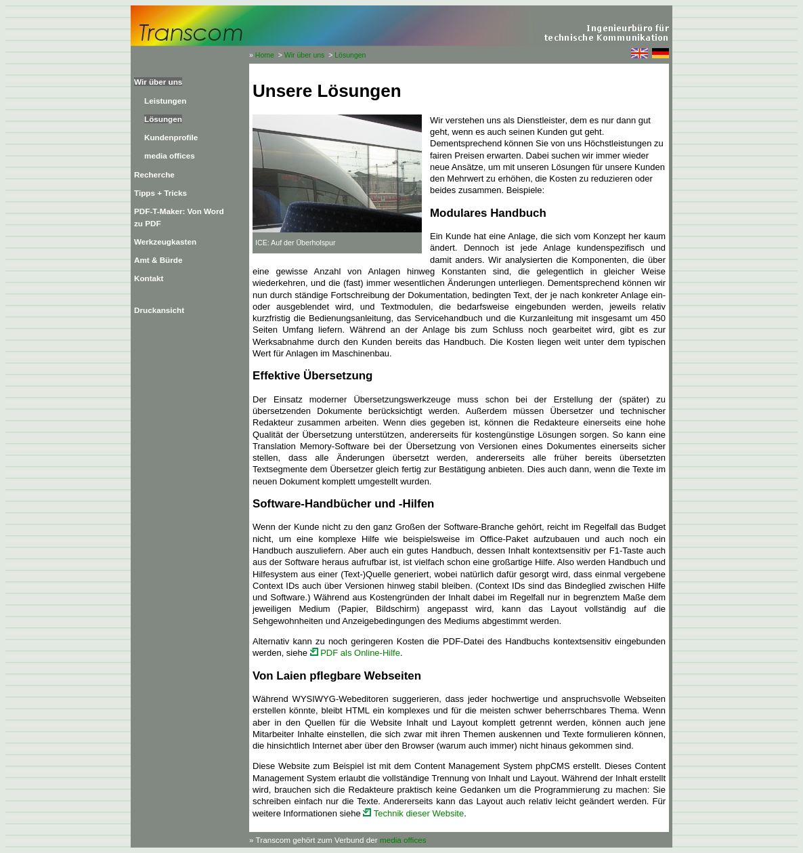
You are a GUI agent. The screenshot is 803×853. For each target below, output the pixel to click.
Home (264, 55)
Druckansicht (159, 310)
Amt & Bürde (158, 259)
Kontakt (149, 278)
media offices (169, 155)
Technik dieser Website (413, 813)
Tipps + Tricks (160, 192)
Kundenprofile (171, 137)
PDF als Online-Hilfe (355, 653)
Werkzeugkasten (165, 241)
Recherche (154, 174)
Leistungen (165, 100)
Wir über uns (304, 55)
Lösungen (350, 55)
